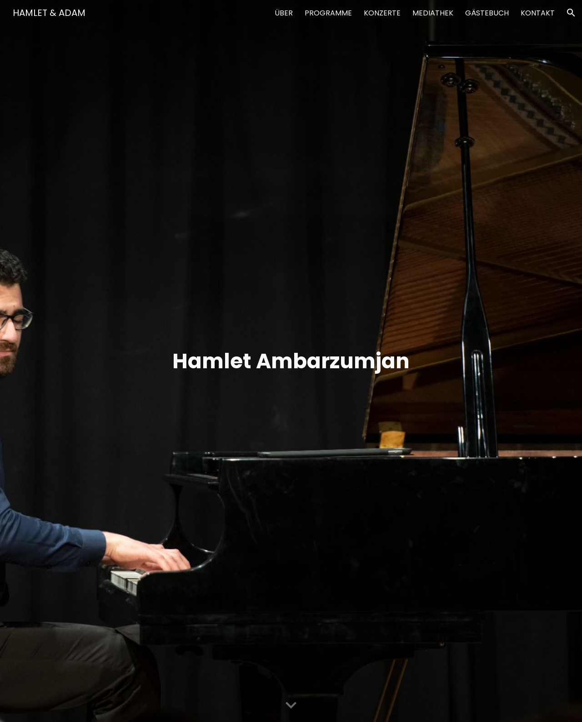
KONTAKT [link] (538, 13)
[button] (571, 13)
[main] (291, 361)
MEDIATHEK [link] (432, 13)
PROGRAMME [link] (328, 13)
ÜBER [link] (284, 13)
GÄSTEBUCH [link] (487, 13)
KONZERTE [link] (382, 13)
